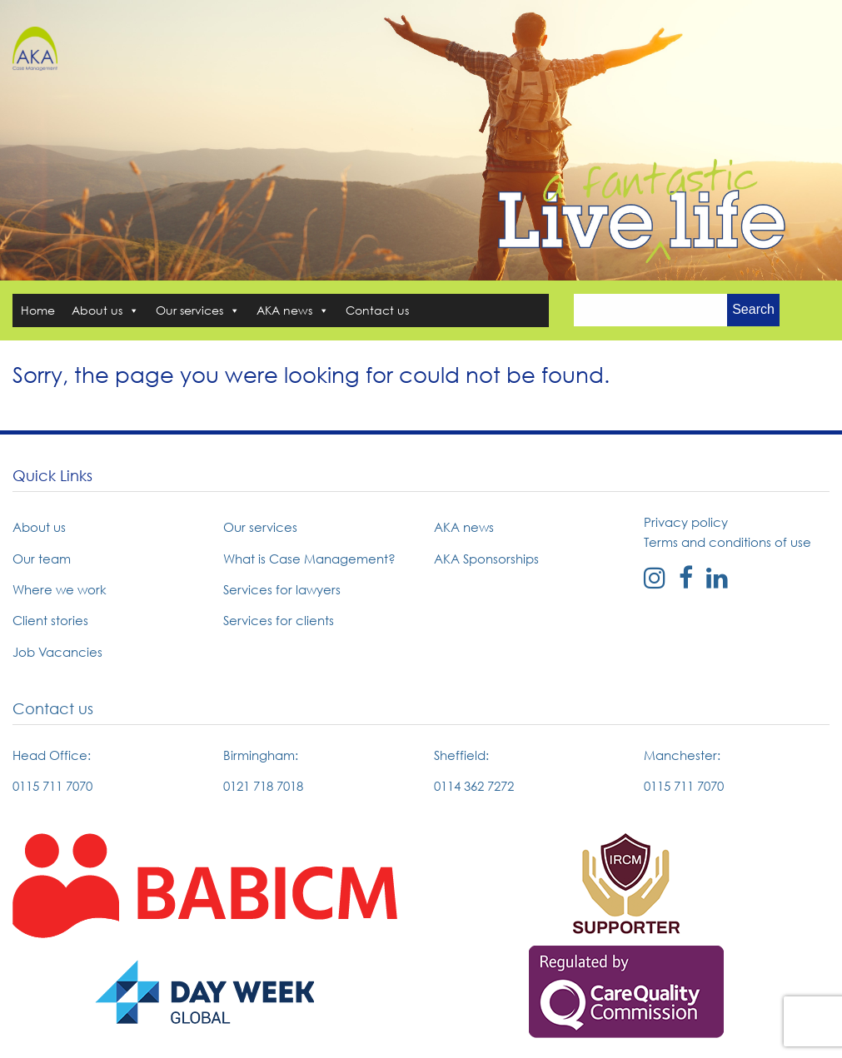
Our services (198, 310)
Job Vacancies (57, 651)
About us (105, 310)
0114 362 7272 (474, 785)
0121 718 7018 (263, 785)
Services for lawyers (282, 589)
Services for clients (278, 620)
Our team (41, 558)
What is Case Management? (309, 558)
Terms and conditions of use (727, 541)
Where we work (59, 589)
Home (38, 310)
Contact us (377, 310)
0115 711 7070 (52, 785)
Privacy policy (686, 521)
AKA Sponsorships (486, 558)
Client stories (50, 620)
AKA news (293, 310)
